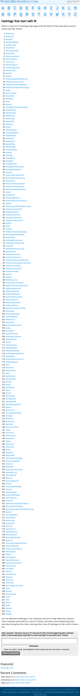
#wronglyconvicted (14, 585)
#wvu (8, 602)
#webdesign (11, 130)
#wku (8, 449)
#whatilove (11, 251)
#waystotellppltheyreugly (17, 87)
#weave (9, 124)
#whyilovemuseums (15, 359)
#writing (10, 582)
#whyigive (10, 356)
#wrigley (10, 568)
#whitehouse (12, 316)
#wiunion (10, 444)
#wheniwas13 (12, 299)
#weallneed (11, 110)
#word (9, 489)
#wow (8, 554)
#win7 (8, 393)
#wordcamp (11, 492)
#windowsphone (13, 404)
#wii (8, 373)
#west (8, 203)
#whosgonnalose (13, 336)
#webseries (11, 135)
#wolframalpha (13, 461)
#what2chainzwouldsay (16, 231)
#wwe (8, 611)
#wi (7, 364)
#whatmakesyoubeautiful (17, 260)
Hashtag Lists (7, 668)
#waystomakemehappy (16, 84)
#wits (8, 441)
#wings (9, 415)
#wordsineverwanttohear (17, 503)
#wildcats (10, 387)
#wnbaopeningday (14, 458)
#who (8, 328)
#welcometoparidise (15, 186)
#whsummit (11, 339)
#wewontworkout (14, 217)
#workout (10, 523)
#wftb (8, 223)
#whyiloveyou (12, 362)
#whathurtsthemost (15, 243)
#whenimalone (12, 291)
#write (9, 571)
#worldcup (11, 529)
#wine (8, 407)
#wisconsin (11, 435)
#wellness (10, 195)
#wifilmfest (11, 370)
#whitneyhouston (14, 325)
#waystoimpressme (15, 81)
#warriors (10, 62)
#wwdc (9, 608)
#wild (8, 384)
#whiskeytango (12, 314)
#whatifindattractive (15, 248)
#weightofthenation (15, 166)
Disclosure (13, 692)
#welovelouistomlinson (16, 200)
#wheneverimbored (14, 282)
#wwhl (9, 614)
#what (9, 229)
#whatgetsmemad (14, 240)
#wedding (10, 144)
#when (9, 277)
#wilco (9, 381)
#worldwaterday (13, 537)
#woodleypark (12, 481)
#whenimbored (13, 294)
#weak (9, 104)
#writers (10, 580)
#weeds (9, 155)
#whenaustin (12, 280)
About (4, 692)
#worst (9, 540)
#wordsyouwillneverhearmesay (20, 509)
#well (8, 192)
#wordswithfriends (14, 506)
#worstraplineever (14, 548)
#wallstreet (11, 45)
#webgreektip (12, 132)
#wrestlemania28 (13, 563)
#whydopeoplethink (15, 353)
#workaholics (12, 514)
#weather (10, 121)
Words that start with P (25, 679)
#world (9, 526)
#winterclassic (12, 427)
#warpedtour (12, 59)
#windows (10, 396)
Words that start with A (24, 676)
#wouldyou (11, 551)
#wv (7, 599)
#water (9, 73)
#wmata (9, 452)
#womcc (9, 464)
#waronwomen (12, 56)
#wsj (8, 588)
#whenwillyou (12, 305)
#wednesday (11, 149)
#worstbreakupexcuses (16, 543)
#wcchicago (11, 93)
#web (8, 127)
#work (9, 512)
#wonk (9, 478)
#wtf (8, 597)
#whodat (10, 330)
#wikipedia (11, 379)
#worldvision (11, 534)
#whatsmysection (14, 268)
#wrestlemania (12, 560)
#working (10, 520)
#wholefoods (12, 333)
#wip (8, 430)
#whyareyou (11, 345)
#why (8, 342)
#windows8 (11, 401)
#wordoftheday (13, 495)
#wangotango (12, 50)
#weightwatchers (13, 169)
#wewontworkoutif (14, 220)
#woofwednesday (13, 486)
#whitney (10, 322)
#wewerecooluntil (14, 209)
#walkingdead (12, 42)
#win (8, 390)
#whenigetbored (13, 288)
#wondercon (11, 472)
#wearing (10, 118)
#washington (12, 64)
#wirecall (10, 432)
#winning (10, 421)
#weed (9, 152)
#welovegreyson (13, 197)
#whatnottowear (13, 265)
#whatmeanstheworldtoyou (18, 263)
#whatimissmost (13, 257)
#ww (8, 605)
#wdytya (9, 98)
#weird (9, 172)
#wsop (9, 591)
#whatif (9, 246)
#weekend (10, 158)
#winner (9, 418)
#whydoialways (12, 350)
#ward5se (10, 53)
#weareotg (11, 113)
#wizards (10, 447)
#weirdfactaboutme (15, 175)
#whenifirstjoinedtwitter (17, 285)
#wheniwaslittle (13, 302)
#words (9, 500)
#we (8, 101)
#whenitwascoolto (14, 297)
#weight (9, 161)
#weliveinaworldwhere (16, 189)
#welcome (10, 180)
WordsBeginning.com (66, 692)
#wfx (8, 226)
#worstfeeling (12, 546)
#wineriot (10, 410)
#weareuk (10, 115)
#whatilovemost (13, 254)
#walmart (10, 47)
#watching (10, 70)
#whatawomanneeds (15, 234)
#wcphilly (10, 96)
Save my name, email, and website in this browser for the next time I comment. (37, 649)
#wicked (9, 367)
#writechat (11, 574)
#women (10, 466)
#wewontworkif (13, 214)
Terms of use (36, 692)
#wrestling (11, 565)
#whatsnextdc (12, 271)
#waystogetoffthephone (17, 79)
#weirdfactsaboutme (15, 178)
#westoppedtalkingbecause (18, 206)
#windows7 (11, 398)
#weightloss (11, 163)
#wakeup (10, 36)
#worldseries (12, 531)
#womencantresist (14, 469)
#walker (9, 39)
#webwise (10, 141)
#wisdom (10, 438)
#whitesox (10, 319)
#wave (9, 76)
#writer (9, 577)
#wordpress (11, 497)
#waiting (10, 33)
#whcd (9, 274)
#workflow (10, 517)
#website (10, 138)
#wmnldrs (10, 455)
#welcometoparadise (15, 183)
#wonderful (11, 475)
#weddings (11, 147)
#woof (9, 483)
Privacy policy (24, 692)
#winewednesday (13, 413)
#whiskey (10, 311)
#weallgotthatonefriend (16, 107)
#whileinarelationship (15, 308)
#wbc (8, 90)
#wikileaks (10, 376)
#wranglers (11, 557)
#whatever (10, 237)
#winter (9, 424)
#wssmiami (11, 594)
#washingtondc (13, 67)
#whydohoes (11, 347)
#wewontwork (12, 212)
